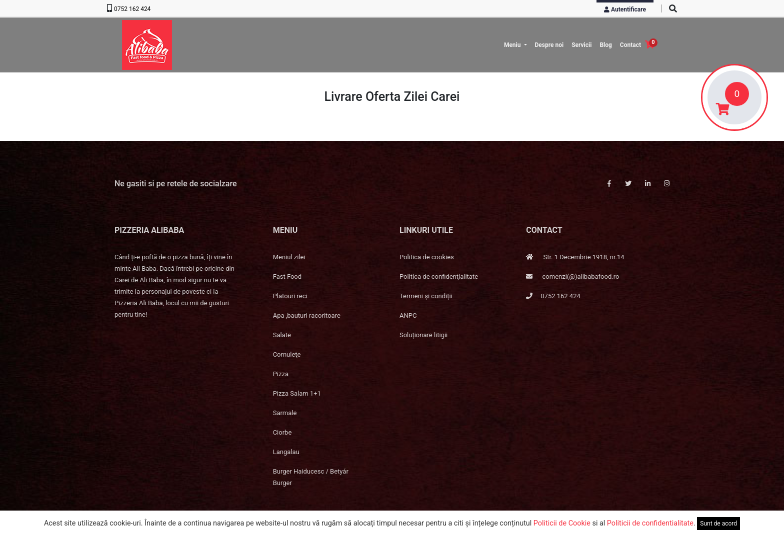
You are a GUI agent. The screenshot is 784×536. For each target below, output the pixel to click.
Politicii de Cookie (562, 523)
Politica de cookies (427, 257)
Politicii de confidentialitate (650, 523)
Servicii (582, 44)
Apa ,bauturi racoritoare (306, 315)
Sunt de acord (718, 523)
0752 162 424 (132, 8)
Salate (282, 335)
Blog (606, 44)
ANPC (408, 315)
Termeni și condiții (426, 296)
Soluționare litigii (424, 335)
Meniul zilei (289, 257)
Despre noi (549, 44)
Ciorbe (282, 432)
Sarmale (285, 413)
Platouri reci (290, 296)
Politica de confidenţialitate (439, 276)
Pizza (280, 374)
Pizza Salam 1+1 (297, 393)
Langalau (286, 452)
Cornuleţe (287, 354)
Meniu (513, 44)
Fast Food (287, 276)
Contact (630, 44)
